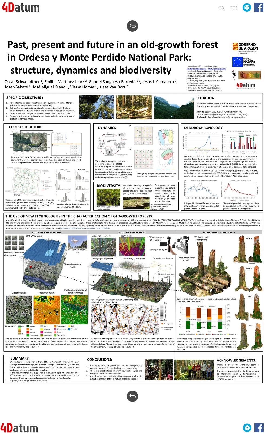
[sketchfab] (246, 7)
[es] (221, 7)
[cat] (233, 7)
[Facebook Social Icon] (258, 7)
